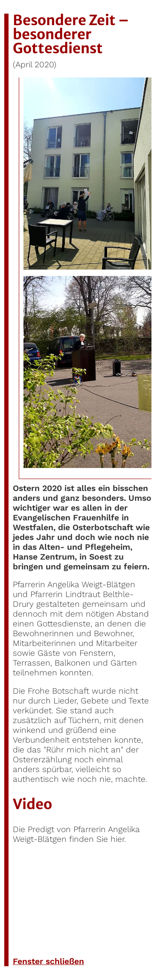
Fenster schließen (48, 961)
